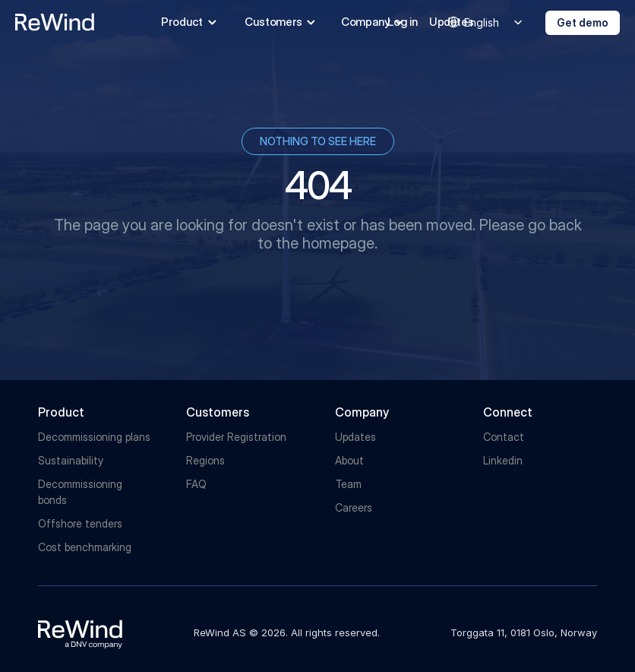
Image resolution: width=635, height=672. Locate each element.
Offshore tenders (80, 523)
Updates (355, 436)
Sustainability (70, 460)
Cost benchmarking (84, 546)
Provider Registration (236, 436)
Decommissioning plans (94, 436)
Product (61, 412)
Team (348, 483)
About (349, 460)
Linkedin (503, 460)
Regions (205, 460)
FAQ (196, 483)
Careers (353, 507)
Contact (503, 436)
